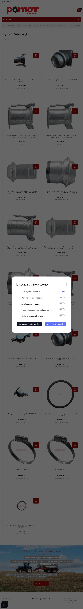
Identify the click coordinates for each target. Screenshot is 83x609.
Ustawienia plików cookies (33, 284)
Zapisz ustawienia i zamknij (29, 324)
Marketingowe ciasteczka (32, 298)
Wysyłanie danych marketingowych (36, 310)
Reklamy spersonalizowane (32, 316)
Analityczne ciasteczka (31, 304)
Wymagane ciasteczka (31, 292)
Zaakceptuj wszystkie (56, 324)
